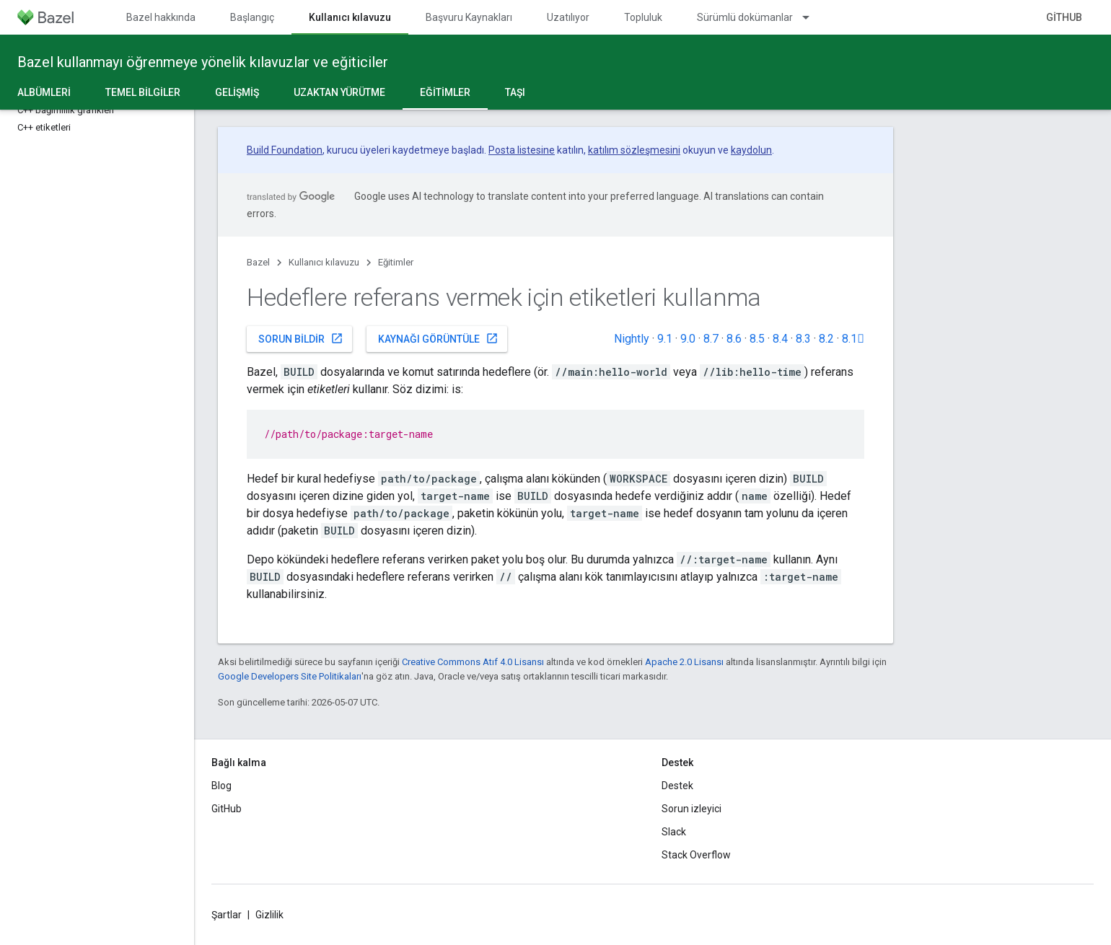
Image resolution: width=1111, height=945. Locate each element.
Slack (674, 832)
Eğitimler (395, 262)
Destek (677, 785)
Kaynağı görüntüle (438, 338)
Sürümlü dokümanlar (745, 17)
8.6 (734, 339)
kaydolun (751, 150)
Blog (221, 785)
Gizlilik (269, 914)
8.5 (757, 339)
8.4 (780, 339)
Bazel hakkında (161, 17)
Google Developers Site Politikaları (289, 676)
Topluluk (643, 17)
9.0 (687, 339)
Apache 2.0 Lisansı (684, 661)
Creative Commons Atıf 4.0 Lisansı (473, 661)
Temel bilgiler (142, 92)
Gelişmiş (237, 92)
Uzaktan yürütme (339, 92)
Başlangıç (252, 17)
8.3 (803, 339)
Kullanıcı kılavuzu (324, 262)
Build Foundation (284, 150)
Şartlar (226, 914)
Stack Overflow (696, 855)
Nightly (631, 339)
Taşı (515, 92)
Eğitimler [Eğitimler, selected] (445, 92)
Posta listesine (521, 150)
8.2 (826, 339)
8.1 (853, 339)
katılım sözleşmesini (634, 150)
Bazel (258, 262)
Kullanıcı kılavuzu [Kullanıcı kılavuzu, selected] (350, 17)
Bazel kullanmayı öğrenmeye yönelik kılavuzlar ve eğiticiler (202, 62)
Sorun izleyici (691, 808)
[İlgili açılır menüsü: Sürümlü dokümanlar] (812, 17)
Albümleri (44, 92)
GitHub (1064, 17)
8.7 (711, 339)
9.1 (664, 339)
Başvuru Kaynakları (469, 17)
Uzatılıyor (568, 17)
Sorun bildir (300, 338)
